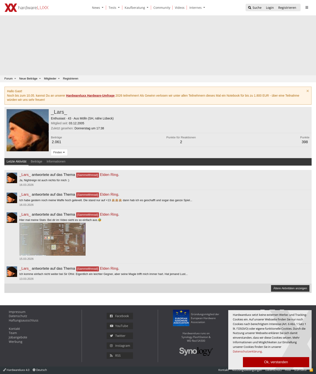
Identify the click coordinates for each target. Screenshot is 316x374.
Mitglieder (50, 78)
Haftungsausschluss (23, 320)
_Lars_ (25, 175)
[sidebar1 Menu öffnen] (307, 7)
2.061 (56, 142)
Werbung (15, 342)
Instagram (120, 345)
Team (13, 333)
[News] (95, 7)
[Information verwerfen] (307, 91)
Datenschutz (18, 316)
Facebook (119, 316)
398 (305, 142)
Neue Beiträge (28, 78)
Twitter (118, 336)
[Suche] (255, 8)
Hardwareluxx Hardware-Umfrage (90, 95)
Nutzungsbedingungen (247, 370)
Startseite (300, 370)
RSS (115, 355)
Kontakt (14, 329)
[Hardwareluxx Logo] (26, 7)
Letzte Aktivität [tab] (16, 161)
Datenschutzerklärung (247, 351)
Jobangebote (18, 337)
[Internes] (195, 7)
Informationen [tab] (56, 161)
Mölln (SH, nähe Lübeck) (97, 118)
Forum (8, 78)
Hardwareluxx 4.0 (16, 370)
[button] (103, 7)
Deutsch (40, 370)
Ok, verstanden (276, 362)
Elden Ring (97, 175)
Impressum (17, 312)
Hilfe (288, 370)
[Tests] (111, 7)
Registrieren (70, 78)
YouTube (119, 326)
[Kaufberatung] (134, 7)
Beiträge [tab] (36, 161)
